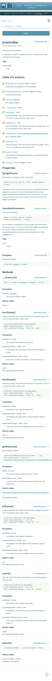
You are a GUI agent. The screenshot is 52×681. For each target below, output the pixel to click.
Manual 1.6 (30, 13)
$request (9, 99)
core (20, 45)
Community (32, 8)
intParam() (10, 141)
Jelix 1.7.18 (7, 21)
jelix (14, 45)
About (19, 5)
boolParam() (10, 112)
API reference (39, 13)
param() (9, 152)
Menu (26, 33)
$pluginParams (11, 83)
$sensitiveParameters (14, 91)
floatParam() (11, 123)
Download (28, 5)
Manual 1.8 (14, 13)
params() (9, 162)
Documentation (41, 5)
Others (46, 13)
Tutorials (6, 13)
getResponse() (11, 133)
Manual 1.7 (22, 13)
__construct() (11, 107)
